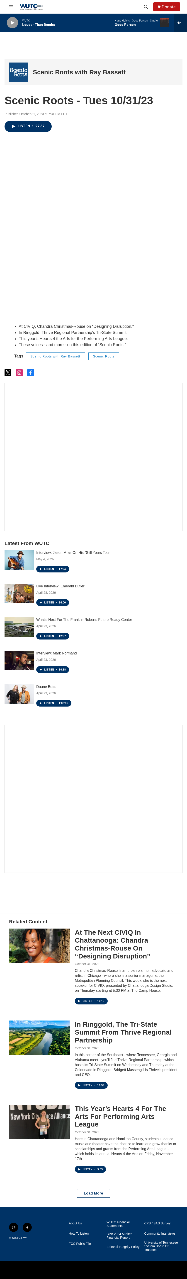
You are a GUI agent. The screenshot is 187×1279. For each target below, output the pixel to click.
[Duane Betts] (19, 694)
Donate (169, 7)
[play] (12, 22)
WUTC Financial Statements (118, 1224)
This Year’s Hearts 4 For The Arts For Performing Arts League (120, 1116)
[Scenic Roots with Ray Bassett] (18, 72)
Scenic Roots (103, 356)
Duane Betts (46, 687)
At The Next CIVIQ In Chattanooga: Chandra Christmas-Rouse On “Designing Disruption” (112, 944)
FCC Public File (80, 1243)
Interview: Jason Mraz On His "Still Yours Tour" (73, 553)
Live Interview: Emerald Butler (60, 586)
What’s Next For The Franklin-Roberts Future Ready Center (84, 620)
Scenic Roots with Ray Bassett (79, 72)
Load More (93, 1193)
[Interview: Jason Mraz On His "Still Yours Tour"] (19, 560)
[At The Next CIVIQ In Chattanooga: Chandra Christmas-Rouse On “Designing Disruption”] (39, 946)
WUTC (23, 1238)
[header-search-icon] (146, 7)
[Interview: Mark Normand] (19, 660)
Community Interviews (160, 1233)
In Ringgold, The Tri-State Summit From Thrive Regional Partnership (123, 1032)
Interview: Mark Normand (56, 653)
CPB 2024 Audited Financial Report (119, 1235)
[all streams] (180, 23)
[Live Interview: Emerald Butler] (19, 593)
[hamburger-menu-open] (11, 6)
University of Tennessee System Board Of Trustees (161, 1246)
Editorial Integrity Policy (123, 1247)
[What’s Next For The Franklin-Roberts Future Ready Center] (19, 627)
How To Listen (79, 1233)
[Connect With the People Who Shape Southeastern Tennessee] (93, 799)
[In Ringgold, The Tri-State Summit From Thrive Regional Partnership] (39, 1038)
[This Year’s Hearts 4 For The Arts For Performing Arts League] (39, 1122)
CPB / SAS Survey (157, 1223)
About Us (75, 1223)
